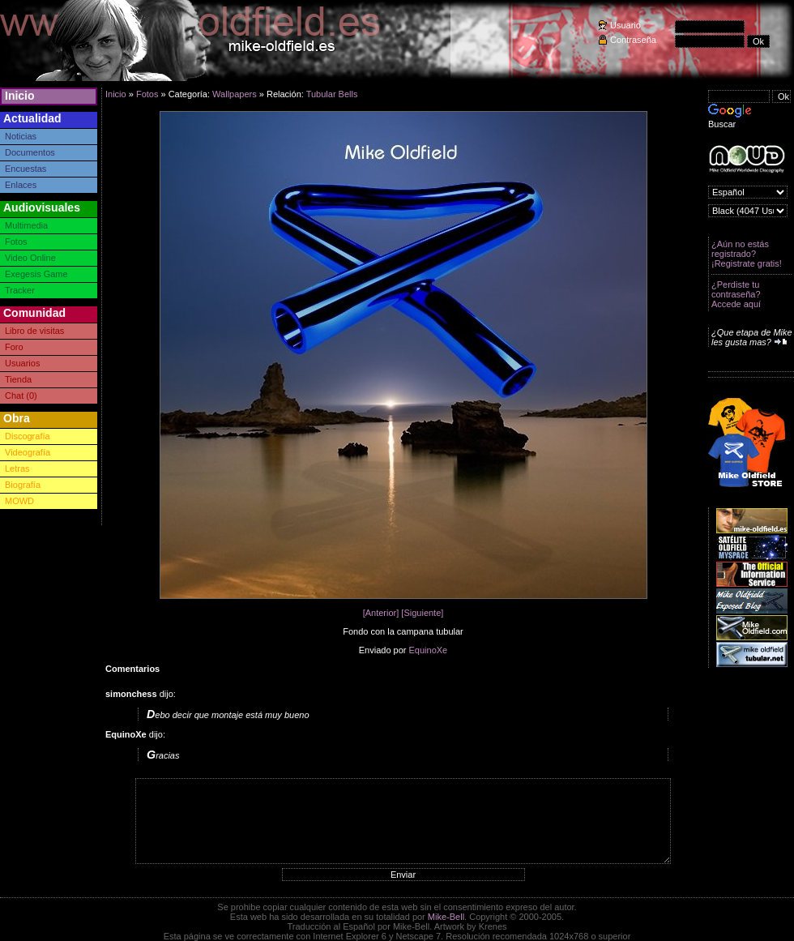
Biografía (23, 485)
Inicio (20, 95)
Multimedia (26, 225)
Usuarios (22, 363)
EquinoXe (428, 650)
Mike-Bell (446, 917)
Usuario (625, 25)
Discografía (27, 436)
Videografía (27, 452)
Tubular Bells (332, 94)
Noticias (20, 136)
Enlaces (20, 185)
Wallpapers (234, 94)
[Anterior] (381, 613)
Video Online (30, 258)
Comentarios (132, 669)
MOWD (19, 501)
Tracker (20, 290)
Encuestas (25, 168)
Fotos (16, 241)
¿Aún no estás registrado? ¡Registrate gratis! (746, 253)
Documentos (30, 152)
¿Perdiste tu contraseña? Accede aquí (736, 294)
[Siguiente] (422, 613)
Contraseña (633, 40)
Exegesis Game (36, 274)
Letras (17, 468)
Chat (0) (21, 395)
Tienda (18, 379)
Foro (14, 347)
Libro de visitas (34, 331)
